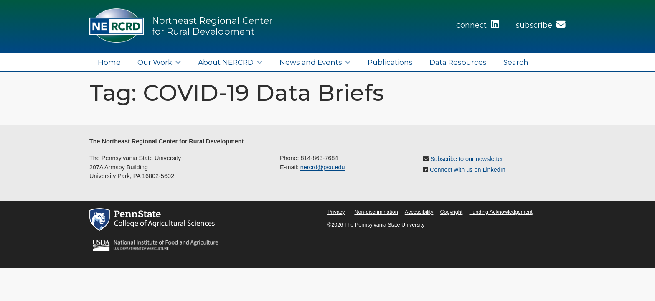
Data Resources (458, 62)
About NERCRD (226, 62)
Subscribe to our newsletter (466, 159)
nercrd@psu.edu (322, 167)
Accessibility (419, 212)
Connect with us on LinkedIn (467, 169)
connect (477, 25)
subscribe (541, 25)
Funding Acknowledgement (500, 212)
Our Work (154, 62)
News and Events (310, 62)
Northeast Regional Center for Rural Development (212, 26)
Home (109, 62)
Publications (390, 62)
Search (515, 62)
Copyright (451, 212)
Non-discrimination (376, 212)
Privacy (336, 212)
